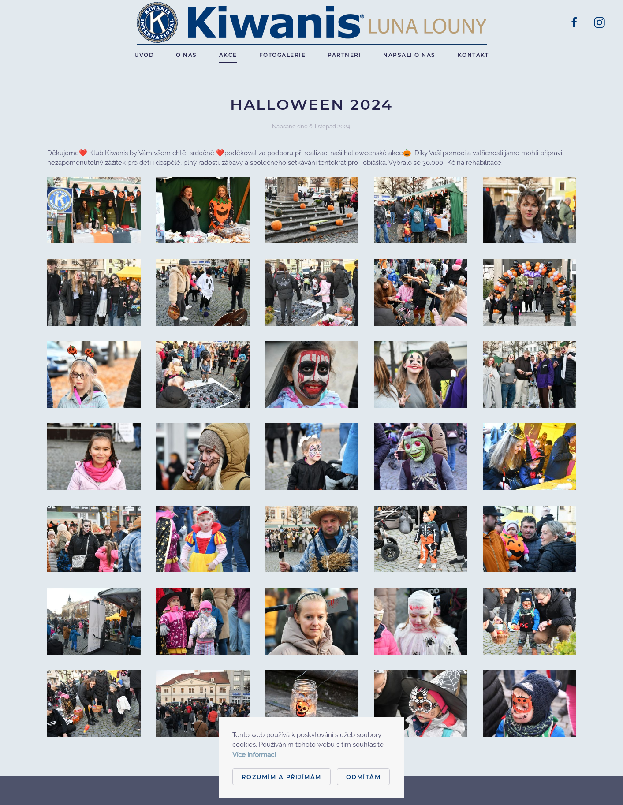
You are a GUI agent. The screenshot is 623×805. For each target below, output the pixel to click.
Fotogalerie (282, 55)
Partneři (344, 55)
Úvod (144, 55)
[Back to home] (312, 22)
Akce (228, 55)
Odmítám (363, 776)
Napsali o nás (409, 55)
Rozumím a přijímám (281, 776)
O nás (186, 55)
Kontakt (473, 55)
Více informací (254, 755)
